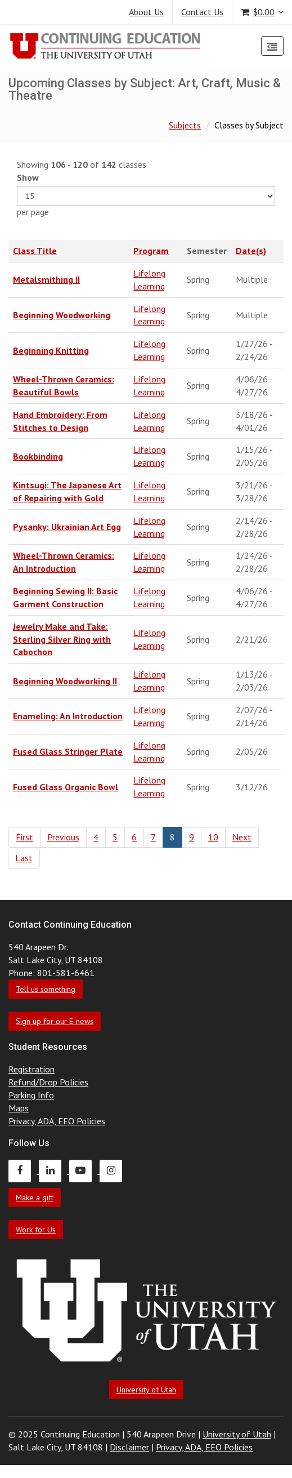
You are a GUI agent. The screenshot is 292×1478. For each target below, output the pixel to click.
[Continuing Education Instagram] (114, 1170)
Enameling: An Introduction (68, 716)
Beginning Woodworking (61, 314)
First (24, 837)
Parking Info (31, 1095)
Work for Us (36, 1230)
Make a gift (34, 1197)
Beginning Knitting (51, 350)
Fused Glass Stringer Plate (68, 751)
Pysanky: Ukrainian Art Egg (67, 526)
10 (213, 837)
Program (151, 250)
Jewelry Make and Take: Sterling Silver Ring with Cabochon (62, 639)
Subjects (185, 125)
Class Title (35, 250)
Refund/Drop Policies (48, 1082)
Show (28, 177)
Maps (18, 1108)
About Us (146, 11)
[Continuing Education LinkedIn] (54, 1170)
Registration (31, 1069)
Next (241, 837)
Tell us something (45, 989)
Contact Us (202, 11)
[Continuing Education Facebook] (23, 1170)
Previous (63, 837)
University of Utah (146, 1389)
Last (24, 857)
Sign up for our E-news (54, 1021)
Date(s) (251, 250)
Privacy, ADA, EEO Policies (56, 1121)
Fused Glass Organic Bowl (65, 787)
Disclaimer (129, 1447)
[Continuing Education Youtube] (84, 1170)
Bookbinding (38, 456)
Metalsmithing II (46, 279)
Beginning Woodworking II (65, 681)
